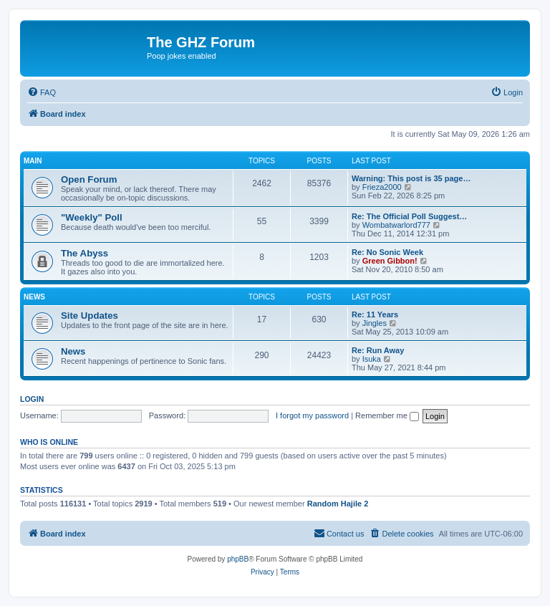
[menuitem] (41, 92)
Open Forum (89, 179)
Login (32, 399)
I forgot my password (312, 415)
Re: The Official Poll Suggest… (409, 216)
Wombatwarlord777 (396, 225)
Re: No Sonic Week (387, 252)
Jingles (374, 323)
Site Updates (89, 315)
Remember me (387, 415)
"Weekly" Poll (91, 217)
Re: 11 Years (375, 314)
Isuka (371, 359)
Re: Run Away (378, 350)
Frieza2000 (382, 187)
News (34, 297)
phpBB (238, 559)
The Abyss (84, 253)
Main (33, 161)
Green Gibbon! (390, 260)
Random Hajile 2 (338, 503)
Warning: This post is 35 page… (411, 178)
